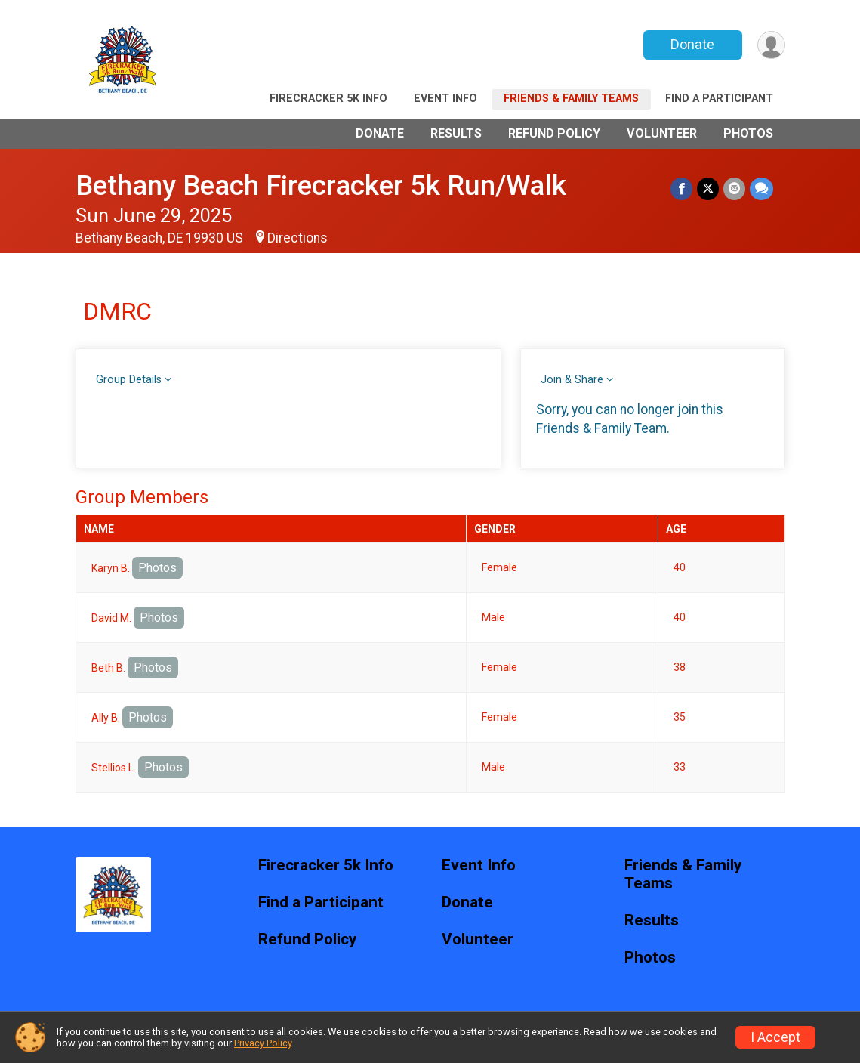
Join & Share (572, 379)
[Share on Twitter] (708, 188)
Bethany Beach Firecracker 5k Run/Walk (321, 185)
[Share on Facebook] (681, 188)
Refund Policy (554, 133)
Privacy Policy (262, 1043)
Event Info (445, 98)
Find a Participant (719, 98)
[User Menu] (771, 45)
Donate (692, 44)
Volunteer (662, 133)
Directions (297, 238)
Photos (748, 133)
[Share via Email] (734, 188)
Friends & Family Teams (571, 98)
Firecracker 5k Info (328, 98)
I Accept (775, 1037)
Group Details (129, 379)
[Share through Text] (761, 188)
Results (456, 133)
